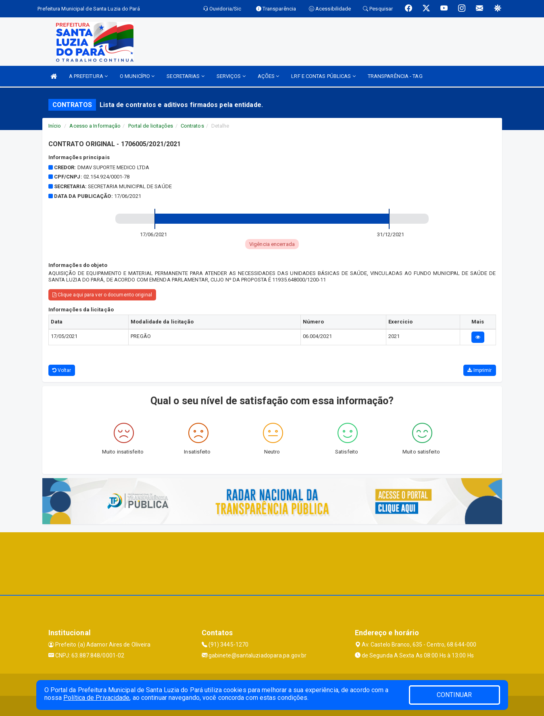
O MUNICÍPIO (137, 76)
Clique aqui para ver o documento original (102, 295)
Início (54, 126)
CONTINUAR (454, 695)
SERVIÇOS (231, 76)
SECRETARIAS (185, 76)
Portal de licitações (150, 126)
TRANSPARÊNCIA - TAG (395, 76)
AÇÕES (268, 76)
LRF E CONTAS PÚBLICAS (323, 76)
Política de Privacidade (96, 697)
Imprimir (479, 370)
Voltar (61, 370)
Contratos (192, 126)
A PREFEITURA (88, 76)
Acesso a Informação (95, 126)
